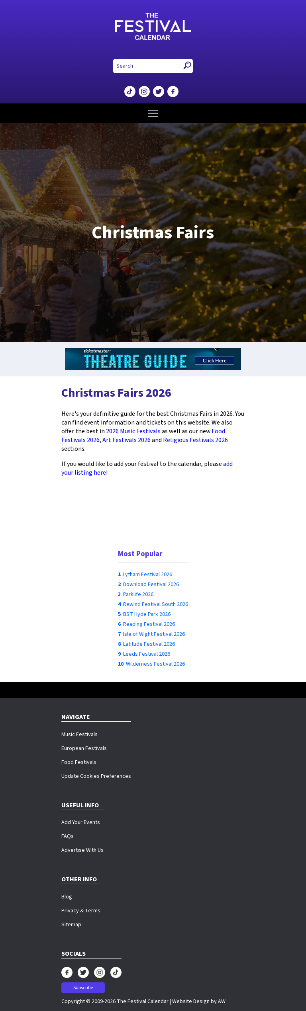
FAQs (67, 836)
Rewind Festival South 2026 (155, 604)
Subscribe (83, 987)
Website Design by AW (199, 1001)
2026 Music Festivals (133, 431)
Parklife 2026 (138, 594)
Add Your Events (80, 822)
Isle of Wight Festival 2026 (154, 634)
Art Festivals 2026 (126, 440)
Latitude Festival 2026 (149, 644)
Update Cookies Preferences (96, 776)
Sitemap (71, 925)
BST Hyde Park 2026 (147, 614)
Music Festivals (79, 734)
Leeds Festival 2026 (146, 654)
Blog (66, 897)
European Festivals (84, 748)
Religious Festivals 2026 (195, 440)
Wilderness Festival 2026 (155, 664)
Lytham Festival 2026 (147, 575)
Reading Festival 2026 (149, 624)
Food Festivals (78, 762)
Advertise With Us (82, 850)
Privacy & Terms (80, 911)
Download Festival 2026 (151, 584)
